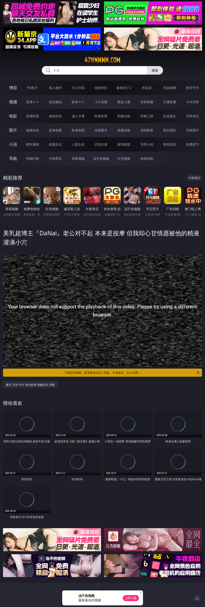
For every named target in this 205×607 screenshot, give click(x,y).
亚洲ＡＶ (32, 102)
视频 (13, 102)
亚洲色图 (55, 130)
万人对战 (78, 88)
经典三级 (146, 116)
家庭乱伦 (55, 144)
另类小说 (146, 144)
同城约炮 (32, 158)
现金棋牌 (169, 88)
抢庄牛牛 (192, 88)
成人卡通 (78, 116)
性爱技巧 (192, 144)
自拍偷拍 (55, 102)
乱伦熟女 (169, 116)
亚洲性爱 (32, 116)
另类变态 (192, 116)
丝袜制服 (146, 102)
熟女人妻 (123, 102)
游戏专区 (101, 88)
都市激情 (32, 144)
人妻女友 (78, 144)
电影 (13, 116)
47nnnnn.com (102, 60)
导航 (13, 158)
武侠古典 (101, 144)
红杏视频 (123, 158)
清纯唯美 (146, 130)
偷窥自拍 (32, 130)
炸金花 (147, 88)
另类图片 (192, 130)
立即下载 (131, 598)
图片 (13, 130)
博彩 (13, 87)
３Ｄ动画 (101, 102)
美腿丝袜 (123, 130)
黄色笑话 (169, 144)
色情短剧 (146, 158)
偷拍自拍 (55, 116)
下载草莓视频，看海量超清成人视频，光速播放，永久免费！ (132, 372)
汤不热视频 (101, 158)
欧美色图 (78, 130)
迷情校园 (123, 144)
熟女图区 (169, 130)
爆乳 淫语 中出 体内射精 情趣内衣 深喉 (30, 385)
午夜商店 (55, 158)
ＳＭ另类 (192, 102)
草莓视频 (78, 158)
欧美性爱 (101, 116)
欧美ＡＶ (78, 102)
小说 (13, 144)
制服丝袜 (123, 116)
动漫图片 (101, 130)
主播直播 (169, 102)
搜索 (155, 70)
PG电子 (32, 88)
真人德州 (55, 88)
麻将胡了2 (124, 88)
